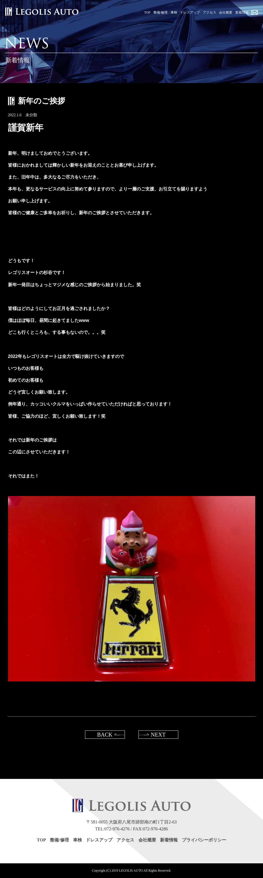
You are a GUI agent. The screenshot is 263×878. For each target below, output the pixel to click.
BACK (105, 735)
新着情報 (169, 840)
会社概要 (147, 840)
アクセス (125, 840)
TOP (41, 840)
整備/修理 (59, 840)
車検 (77, 840)
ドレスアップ (99, 840)
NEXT (158, 735)
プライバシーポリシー (204, 840)
